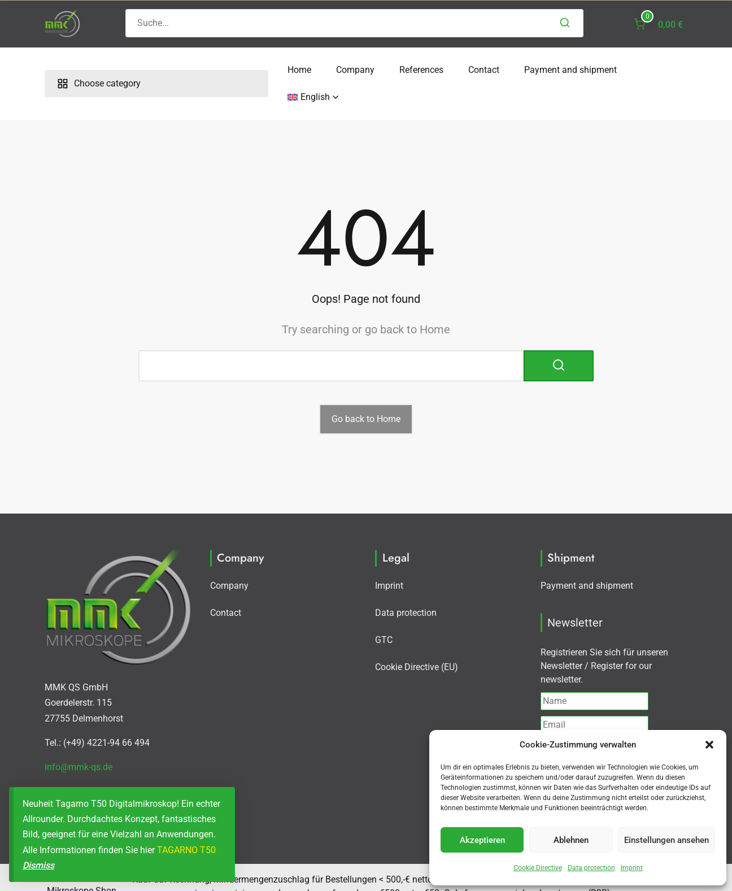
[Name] (594, 674)
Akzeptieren (482, 840)
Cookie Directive (537, 868)
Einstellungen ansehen (666, 840)
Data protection (591, 868)
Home (183, 69)
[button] (709, 744)
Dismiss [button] (38, 865)
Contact (367, 69)
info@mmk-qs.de (78, 739)
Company (239, 69)
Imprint (632, 868)
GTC (384, 612)
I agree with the (604, 719)
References (305, 69)
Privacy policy (640, 719)
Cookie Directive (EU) (416, 639)
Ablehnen (571, 840)
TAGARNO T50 (186, 850)
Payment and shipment (454, 69)
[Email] (594, 698)
